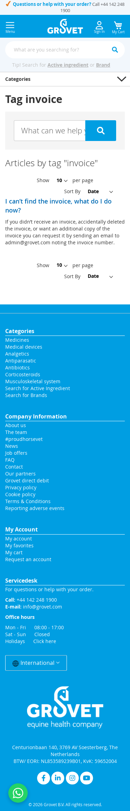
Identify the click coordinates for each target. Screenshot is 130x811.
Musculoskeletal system (32, 381)
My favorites (19, 545)
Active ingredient (67, 65)
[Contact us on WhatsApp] (18, 793)
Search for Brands (26, 395)
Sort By (72, 191)
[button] (65, 79)
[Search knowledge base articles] (65, 130)
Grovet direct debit (27, 480)
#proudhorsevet (24, 439)
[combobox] (65, 49)
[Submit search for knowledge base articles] (100, 130)
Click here (44, 641)
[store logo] (65, 26)
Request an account (28, 559)
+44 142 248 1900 (37, 599)
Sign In (99, 27)
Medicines (17, 340)
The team (16, 432)
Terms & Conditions (28, 501)
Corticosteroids (22, 374)
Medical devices (23, 346)
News (11, 446)
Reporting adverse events (34, 508)
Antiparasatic (20, 360)
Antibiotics (17, 367)
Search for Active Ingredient (37, 388)
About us (15, 425)
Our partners (20, 473)
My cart (14, 552)
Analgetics (17, 353)
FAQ (10, 459)
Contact (14, 466)
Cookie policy (20, 494)
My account (18, 538)
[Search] (115, 49)
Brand (103, 65)
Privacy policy (20, 487)
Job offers (16, 453)
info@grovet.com (42, 606)
